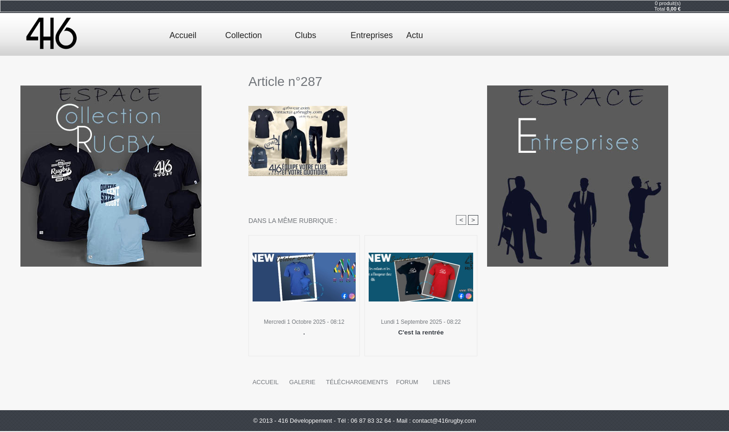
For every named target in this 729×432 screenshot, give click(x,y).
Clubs (305, 35)
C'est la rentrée (421, 332)
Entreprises (372, 35)
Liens (438, 383)
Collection (243, 35)
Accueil (182, 35)
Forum (403, 383)
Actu (414, 35)
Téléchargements (355, 383)
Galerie (302, 383)
